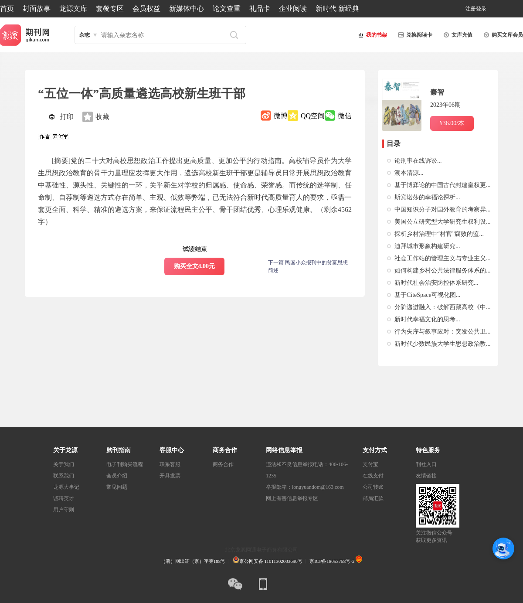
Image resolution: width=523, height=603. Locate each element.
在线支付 (373, 476)
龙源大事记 (66, 487)
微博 (281, 115)
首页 (7, 8)
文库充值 (456, 35)
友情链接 (426, 476)
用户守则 (63, 510)
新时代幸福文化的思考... (427, 319)
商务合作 (223, 464)
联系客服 (170, 464)
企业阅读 (293, 8)
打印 (67, 116)
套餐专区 (110, 8)
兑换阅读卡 (414, 35)
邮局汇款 (373, 498)
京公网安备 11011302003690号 (267, 561)
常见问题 (116, 487)
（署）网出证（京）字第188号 (193, 561)
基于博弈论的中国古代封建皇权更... (442, 185)
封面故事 (37, 8)
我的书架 (371, 35)
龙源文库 (73, 8)
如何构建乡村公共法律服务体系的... (442, 270)
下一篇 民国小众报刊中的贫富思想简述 (308, 266)
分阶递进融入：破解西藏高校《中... (442, 307)
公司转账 (373, 487)
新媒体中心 (186, 8)
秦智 (437, 92)
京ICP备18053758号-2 (331, 561)
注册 (470, 9)
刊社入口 (426, 464)
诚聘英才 (63, 498)
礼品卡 (259, 8)
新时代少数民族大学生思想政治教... (442, 344)
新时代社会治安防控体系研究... (436, 282)
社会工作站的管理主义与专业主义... (442, 258)
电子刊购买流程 (124, 464)
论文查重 (227, 8)
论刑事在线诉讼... (418, 160)
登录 (481, 9)
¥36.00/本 (452, 123)
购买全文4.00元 (194, 266)
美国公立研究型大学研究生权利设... (442, 221)
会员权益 (146, 8)
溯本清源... (409, 173)
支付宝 (370, 464)
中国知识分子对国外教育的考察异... (442, 209)
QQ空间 (313, 115)
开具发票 (170, 476)
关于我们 (63, 464)
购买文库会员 (502, 35)
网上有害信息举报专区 (292, 498)
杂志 (84, 35)
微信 (345, 115)
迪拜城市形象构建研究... (427, 246)
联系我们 (63, 476)
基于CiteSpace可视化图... (427, 295)
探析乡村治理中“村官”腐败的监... (439, 234)
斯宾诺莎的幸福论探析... (427, 197)
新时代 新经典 (337, 8)
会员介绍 (116, 476)
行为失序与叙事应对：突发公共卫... (442, 331)
